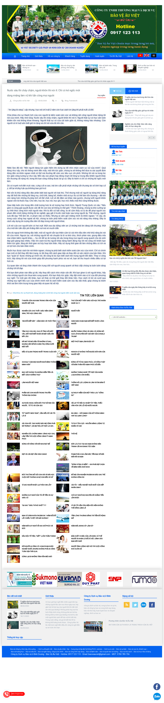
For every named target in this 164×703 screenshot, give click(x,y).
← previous (150, 137)
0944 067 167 (116, 155)
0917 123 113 (116, 174)
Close (9, 54)
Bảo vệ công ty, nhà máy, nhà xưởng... (23, 649)
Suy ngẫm (101, 95)
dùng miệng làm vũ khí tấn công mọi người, (49, 293)
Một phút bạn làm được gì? (82, 341)
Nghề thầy (75, 311)
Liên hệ (130, 56)
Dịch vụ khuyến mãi (45, 649)
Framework (73, 101)
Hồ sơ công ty (54, 56)
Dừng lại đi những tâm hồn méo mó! (37, 556)
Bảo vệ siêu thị (31, 652)
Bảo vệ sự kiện (121, 649)
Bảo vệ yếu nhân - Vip (61, 649)
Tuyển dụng (85, 56)
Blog (66, 101)
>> (37, 70)
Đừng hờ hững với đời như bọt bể (36, 444)
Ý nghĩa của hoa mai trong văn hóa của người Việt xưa (28, 81)
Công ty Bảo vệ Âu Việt (21, 101)
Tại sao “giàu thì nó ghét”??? (34, 505)
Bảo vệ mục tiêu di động (142, 652)
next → (154, 137)
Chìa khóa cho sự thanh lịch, (23, 293)
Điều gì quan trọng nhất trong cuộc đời (39, 352)
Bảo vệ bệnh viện (92, 652)
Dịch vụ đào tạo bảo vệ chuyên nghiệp (146, 66)
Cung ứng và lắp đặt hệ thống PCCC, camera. (86, 649)
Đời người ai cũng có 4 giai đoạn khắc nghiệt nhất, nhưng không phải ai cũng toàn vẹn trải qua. (38, 548)
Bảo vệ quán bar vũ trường (109, 652)
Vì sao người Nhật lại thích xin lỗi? (36, 485)
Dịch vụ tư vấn (109, 649)
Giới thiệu (39, 56)
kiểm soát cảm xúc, (73, 293)
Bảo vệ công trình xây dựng (74, 652)
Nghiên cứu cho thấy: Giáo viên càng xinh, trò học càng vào (138, 125)
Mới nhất (133, 91)
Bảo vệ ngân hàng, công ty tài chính (50, 652)
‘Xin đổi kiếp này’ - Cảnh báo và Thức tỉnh (39, 321)
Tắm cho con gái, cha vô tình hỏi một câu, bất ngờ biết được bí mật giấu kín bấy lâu (38, 333)
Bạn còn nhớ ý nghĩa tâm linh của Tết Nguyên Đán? (128, 258)
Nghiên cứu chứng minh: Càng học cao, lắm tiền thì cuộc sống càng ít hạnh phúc (38, 436)
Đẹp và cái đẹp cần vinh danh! (34, 454)
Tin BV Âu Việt (116, 56)
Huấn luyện (99, 56)
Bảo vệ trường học (17, 652)
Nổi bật (117, 91)
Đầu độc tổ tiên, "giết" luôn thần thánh (39, 536)
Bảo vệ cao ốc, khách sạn (137, 649)
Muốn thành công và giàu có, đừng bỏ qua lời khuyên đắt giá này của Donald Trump (88, 333)
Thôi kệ (74, 434)
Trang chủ (25, 56)
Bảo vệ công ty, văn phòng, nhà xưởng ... (68, 66)
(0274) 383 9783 (117, 164)
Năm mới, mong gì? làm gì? (82, 526)
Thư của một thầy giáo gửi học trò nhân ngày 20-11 (97, 81)
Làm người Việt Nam (30, 382)
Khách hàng (70, 56)
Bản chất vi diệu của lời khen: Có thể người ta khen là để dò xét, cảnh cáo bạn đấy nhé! (87, 538)
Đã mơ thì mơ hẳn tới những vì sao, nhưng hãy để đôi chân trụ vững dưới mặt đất (38, 344)
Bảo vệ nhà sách (126, 652)
